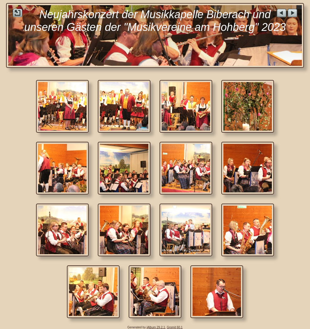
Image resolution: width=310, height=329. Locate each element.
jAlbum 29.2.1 (156, 327)
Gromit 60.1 (175, 327)
